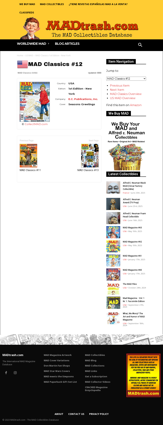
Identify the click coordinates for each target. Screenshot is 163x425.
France (126, 192)
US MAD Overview (122, 98)
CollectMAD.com (36, 124)
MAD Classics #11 (30, 158)
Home (20, 55)
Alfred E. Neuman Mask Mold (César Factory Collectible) (134, 186)
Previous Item (119, 85)
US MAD (29, 55)
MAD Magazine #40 (132, 270)
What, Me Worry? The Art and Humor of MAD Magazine (134, 316)
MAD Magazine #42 (132, 242)
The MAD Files (130, 284)
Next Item (117, 89)
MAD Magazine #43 (132, 227)
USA (125, 206)
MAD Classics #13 (88, 158)
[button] (140, 45)
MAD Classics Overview (126, 94)
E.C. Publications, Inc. (83, 99)
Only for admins (29, 188)
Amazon (136, 105)
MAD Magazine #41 (132, 256)
